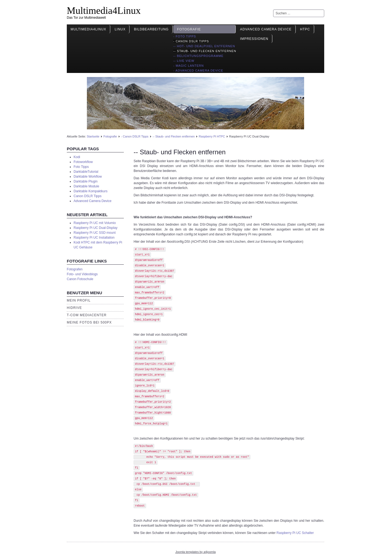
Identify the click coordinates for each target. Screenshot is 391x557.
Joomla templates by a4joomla (195, 551)
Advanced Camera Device (266, 29)
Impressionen (254, 39)
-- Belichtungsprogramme (198, 55)
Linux (120, 29)
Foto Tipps (81, 167)
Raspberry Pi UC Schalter (295, 533)
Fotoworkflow (83, 162)
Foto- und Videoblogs (82, 274)
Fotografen (75, 269)
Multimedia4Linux (104, 10)
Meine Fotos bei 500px (89, 322)
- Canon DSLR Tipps (191, 41)
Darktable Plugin (85, 181)
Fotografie (189, 29)
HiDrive (74, 308)
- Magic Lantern (188, 65)
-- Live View (183, 60)
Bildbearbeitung (151, 29)
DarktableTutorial (86, 172)
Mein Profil (79, 300)
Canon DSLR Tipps (88, 196)
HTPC (305, 29)
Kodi (77, 157)
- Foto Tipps (184, 36)
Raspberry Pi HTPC (212, 136)
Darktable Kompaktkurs (91, 191)
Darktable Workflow (88, 176)
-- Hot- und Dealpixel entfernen (204, 46)
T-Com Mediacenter (86, 315)
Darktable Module (86, 186)
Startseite (93, 136)
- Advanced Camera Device (198, 70)
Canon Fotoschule (80, 279)
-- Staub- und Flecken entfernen (204, 51)
